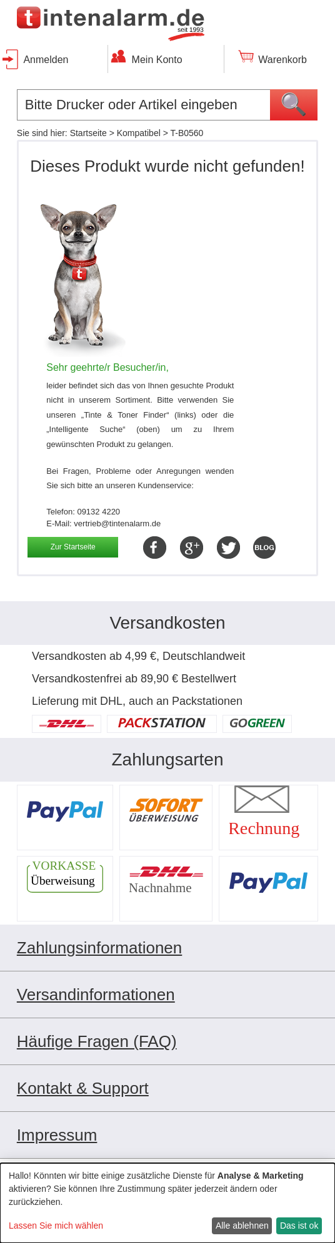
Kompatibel (139, 133)
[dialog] (167, 1203)
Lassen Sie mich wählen (56, 1226)
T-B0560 (186, 133)
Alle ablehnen (242, 1226)
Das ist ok (299, 1226)
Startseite (88, 133)
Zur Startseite (73, 547)
